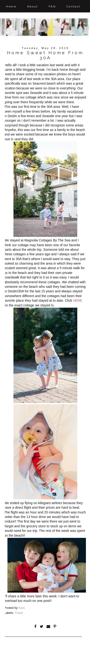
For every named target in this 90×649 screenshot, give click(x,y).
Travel (19, 613)
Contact (73, 6)
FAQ (52, 6)
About (32, 6)
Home (11, 6)
